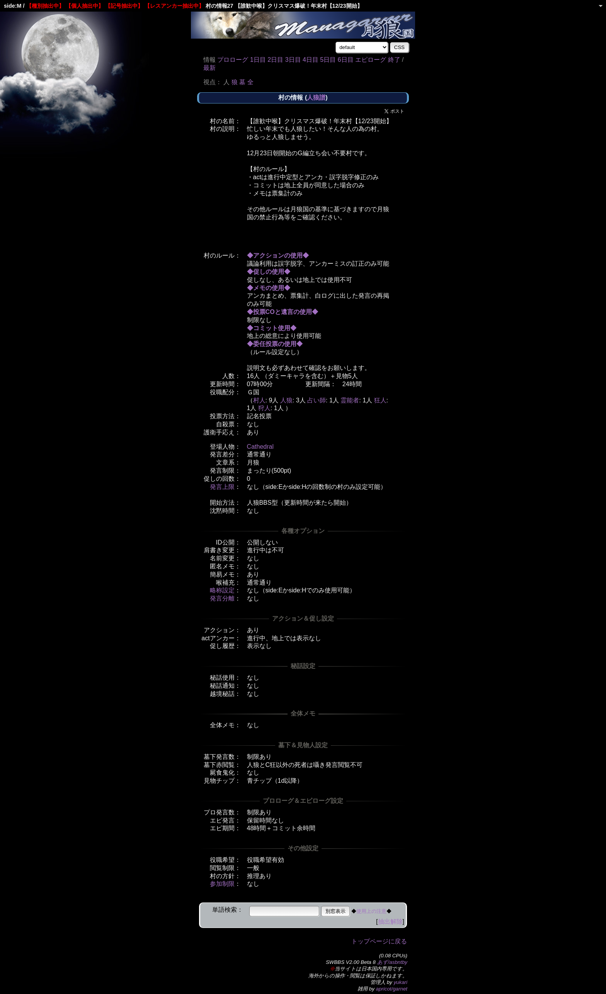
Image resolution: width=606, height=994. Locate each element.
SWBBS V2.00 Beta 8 (351, 962)
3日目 (293, 59)
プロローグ (232, 59)
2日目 (275, 59)
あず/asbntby (392, 962)
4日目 (310, 59)
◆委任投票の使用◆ (275, 344)
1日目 (258, 59)
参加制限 (222, 883)
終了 (394, 59)
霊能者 (349, 400)
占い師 (316, 400)
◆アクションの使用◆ (278, 255)
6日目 (346, 59)
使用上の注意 (371, 911)
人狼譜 (316, 97)
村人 (259, 400)
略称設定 (222, 590)
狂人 (380, 400)
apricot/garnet (392, 989)
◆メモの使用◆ (268, 288)
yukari (400, 982)
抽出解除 (390, 921)
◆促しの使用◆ (268, 271)
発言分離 (222, 598)
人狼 (286, 400)
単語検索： (227, 909)
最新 (209, 67)
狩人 (264, 408)
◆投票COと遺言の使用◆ (282, 312)
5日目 (328, 59)
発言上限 (222, 486)
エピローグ (370, 59)
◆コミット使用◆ (271, 328)
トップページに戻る (379, 941)
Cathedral (260, 446)
